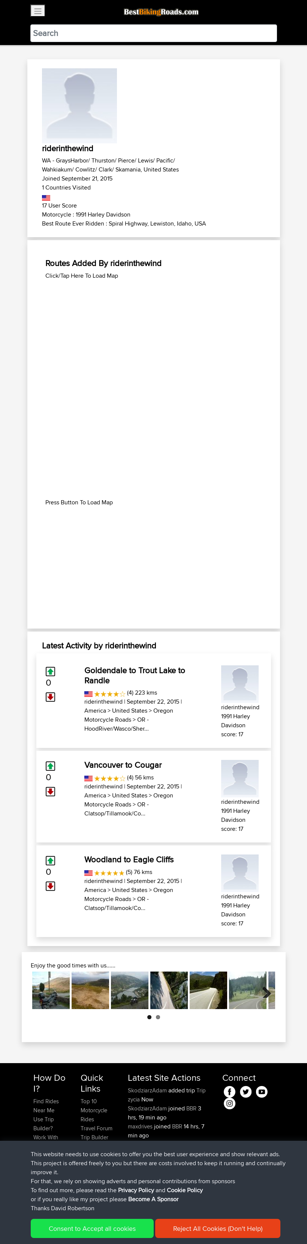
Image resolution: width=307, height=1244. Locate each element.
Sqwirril (137, 1144)
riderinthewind (103, 701)
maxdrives (141, 1126)
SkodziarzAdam (148, 1090)
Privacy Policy (133, 1227)
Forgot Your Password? (47, 1159)
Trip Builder (94, 1137)
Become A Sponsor (45, 1177)
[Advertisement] (153, 332)
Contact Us (94, 1155)
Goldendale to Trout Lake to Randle (134, 675)
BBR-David (142, 1162)
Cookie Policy (171, 1227)
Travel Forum (96, 1128)
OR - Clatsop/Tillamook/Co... (116, 809)
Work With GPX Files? (46, 1141)
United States (129, 710)
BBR (191, 1108)
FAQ (38, 1191)
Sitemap (103, 1227)
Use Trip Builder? (43, 1123)
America (95, 710)
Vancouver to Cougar (123, 765)
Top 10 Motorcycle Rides (94, 1110)
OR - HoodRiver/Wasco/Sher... (116, 724)
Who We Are (96, 1146)
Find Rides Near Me (46, 1105)
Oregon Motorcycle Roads (128, 715)
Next (263, 990)
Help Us (90, 1164)
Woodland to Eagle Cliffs (129, 859)
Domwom (140, 1180)
